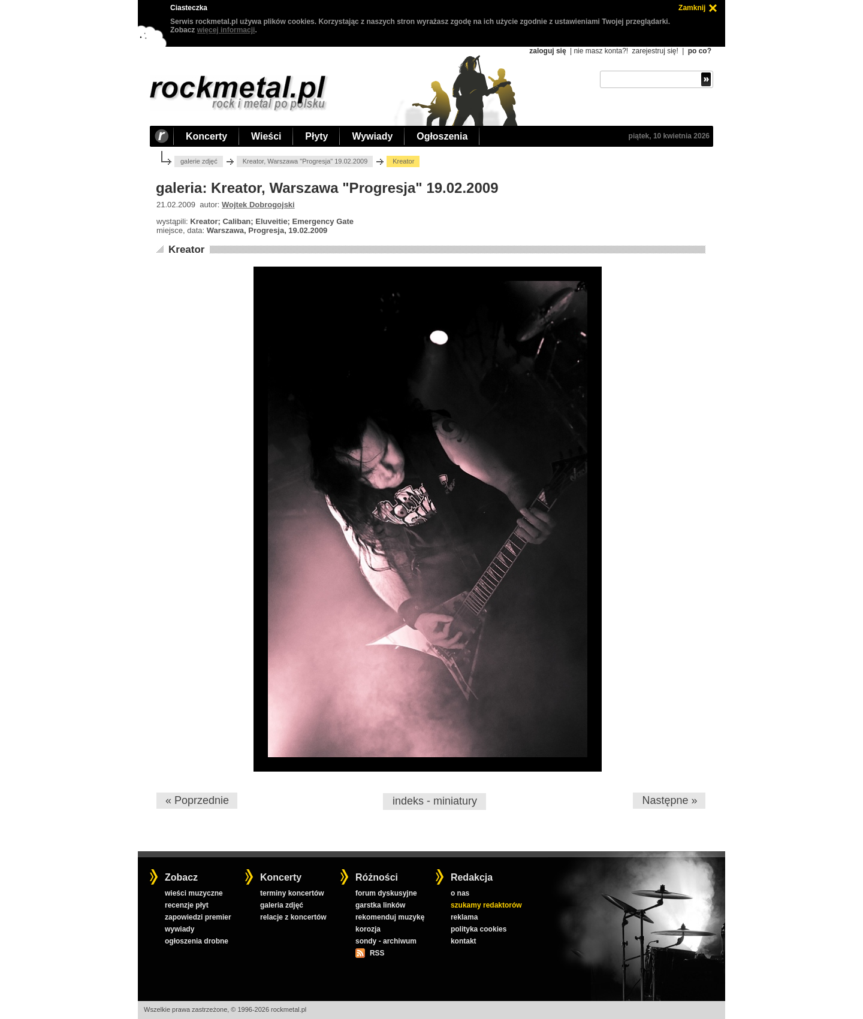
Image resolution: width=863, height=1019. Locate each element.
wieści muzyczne (194, 893)
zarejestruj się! (655, 51)
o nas (460, 893)
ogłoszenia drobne (196, 941)
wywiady (179, 929)
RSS (377, 953)
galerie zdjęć (199, 161)
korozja (368, 929)
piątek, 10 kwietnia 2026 (669, 136)
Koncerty (206, 136)
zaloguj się (547, 51)
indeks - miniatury (435, 801)
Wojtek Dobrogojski (258, 204)
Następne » (669, 800)
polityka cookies (478, 929)
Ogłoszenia (442, 136)
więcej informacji (226, 30)
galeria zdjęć (281, 905)
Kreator (186, 249)
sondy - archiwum (386, 941)
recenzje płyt (187, 905)
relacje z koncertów (293, 917)
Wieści (266, 136)
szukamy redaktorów (486, 905)
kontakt (463, 941)
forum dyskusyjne (386, 893)
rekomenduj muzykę (389, 917)
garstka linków (380, 905)
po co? (699, 51)
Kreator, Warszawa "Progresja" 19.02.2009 (305, 161)
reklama (464, 917)
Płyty (316, 136)
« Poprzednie (197, 800)
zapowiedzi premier (198, 917)
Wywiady (372, 136)
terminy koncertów (292, 893)
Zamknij (691, 8)
